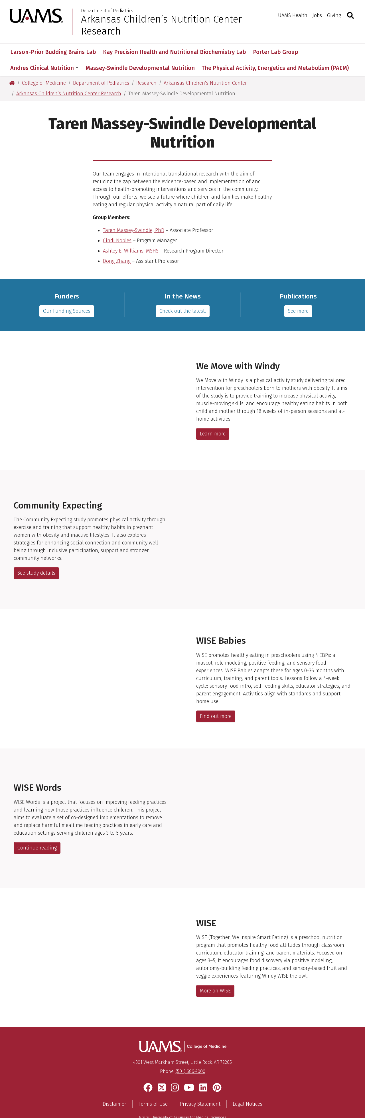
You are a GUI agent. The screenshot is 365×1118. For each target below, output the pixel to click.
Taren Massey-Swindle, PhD (133, 214)
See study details (36, 557)
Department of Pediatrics (107, 11)
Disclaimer (114, 1088)
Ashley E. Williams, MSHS (131, 235)
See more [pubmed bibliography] (298, 295)
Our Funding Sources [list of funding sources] (66, 295)
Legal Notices (247, 1088)
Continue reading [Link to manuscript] (37, 832)
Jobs (317, 15)
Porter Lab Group (275, 52)
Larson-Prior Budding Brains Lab (53, 52)
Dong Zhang (117, 245)
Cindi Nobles (117, 224)
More (315, 52)
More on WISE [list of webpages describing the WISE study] (215, 975)
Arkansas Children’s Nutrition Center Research (161, 25)
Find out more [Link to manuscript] (216, 700)
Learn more (213, 418)
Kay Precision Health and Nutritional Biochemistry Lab (174, 52)
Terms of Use (153, 1088)
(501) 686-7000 (190, 1055)
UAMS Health (292, 15)
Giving (334, 15)
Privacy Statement (200, 1088)
